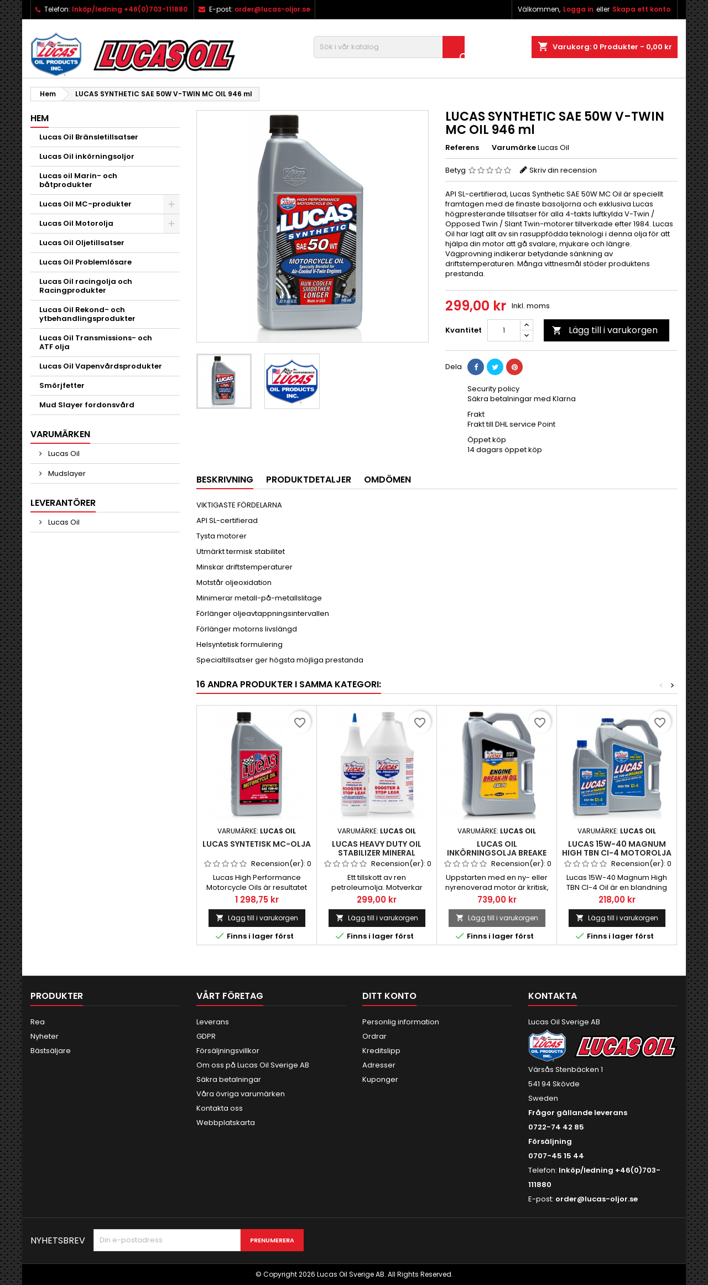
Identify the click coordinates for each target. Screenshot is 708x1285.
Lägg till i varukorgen (605, 330)
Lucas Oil (63, 453)
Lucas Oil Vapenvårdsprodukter (100, 366)
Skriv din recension (563, 170)
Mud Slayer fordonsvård (86, 405)
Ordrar (374, 1036)
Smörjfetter (62, 385)
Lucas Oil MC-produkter (85, 204)
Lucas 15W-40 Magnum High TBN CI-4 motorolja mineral (616, 852)
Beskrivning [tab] (224, 479)
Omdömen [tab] (387, 479)
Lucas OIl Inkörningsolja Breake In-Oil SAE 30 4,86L (496, 852)
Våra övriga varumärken (240, 1094)
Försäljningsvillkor (227, 1050)
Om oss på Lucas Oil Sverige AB (252, 1065)
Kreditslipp (381, 1050)
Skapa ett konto (641, 9)
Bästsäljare (50, 1050)
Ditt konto (389, 995)
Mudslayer (66, 473)
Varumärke (514, 148)
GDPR (206, 1036)
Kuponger (380, 1079)
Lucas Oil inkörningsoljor (86, 156)
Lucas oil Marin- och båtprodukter (78, 180)
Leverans (212, 1022)
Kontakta (552, 995)
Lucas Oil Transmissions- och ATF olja (95, 342)
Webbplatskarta (225, 1122)
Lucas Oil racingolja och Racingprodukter (85, 286)
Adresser (378, 1065)
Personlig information (400, 1022)
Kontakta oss (219, 1108)
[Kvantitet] (503, 330)
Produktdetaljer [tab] (308, 479)
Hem (39, 118)
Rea (37, 1022)
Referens (462, 148)
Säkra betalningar (228, 1079)
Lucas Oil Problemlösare (85, 262)
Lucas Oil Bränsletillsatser (88, 137)
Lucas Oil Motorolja (76, 223)
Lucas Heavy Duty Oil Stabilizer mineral (376, 848)
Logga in (578, 9)
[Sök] (389, 47)
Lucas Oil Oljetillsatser (81, 242)
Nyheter (44, 1036)
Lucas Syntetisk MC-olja (256, 843)
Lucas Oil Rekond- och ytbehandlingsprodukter (87, 314)
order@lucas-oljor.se (272, 9)
